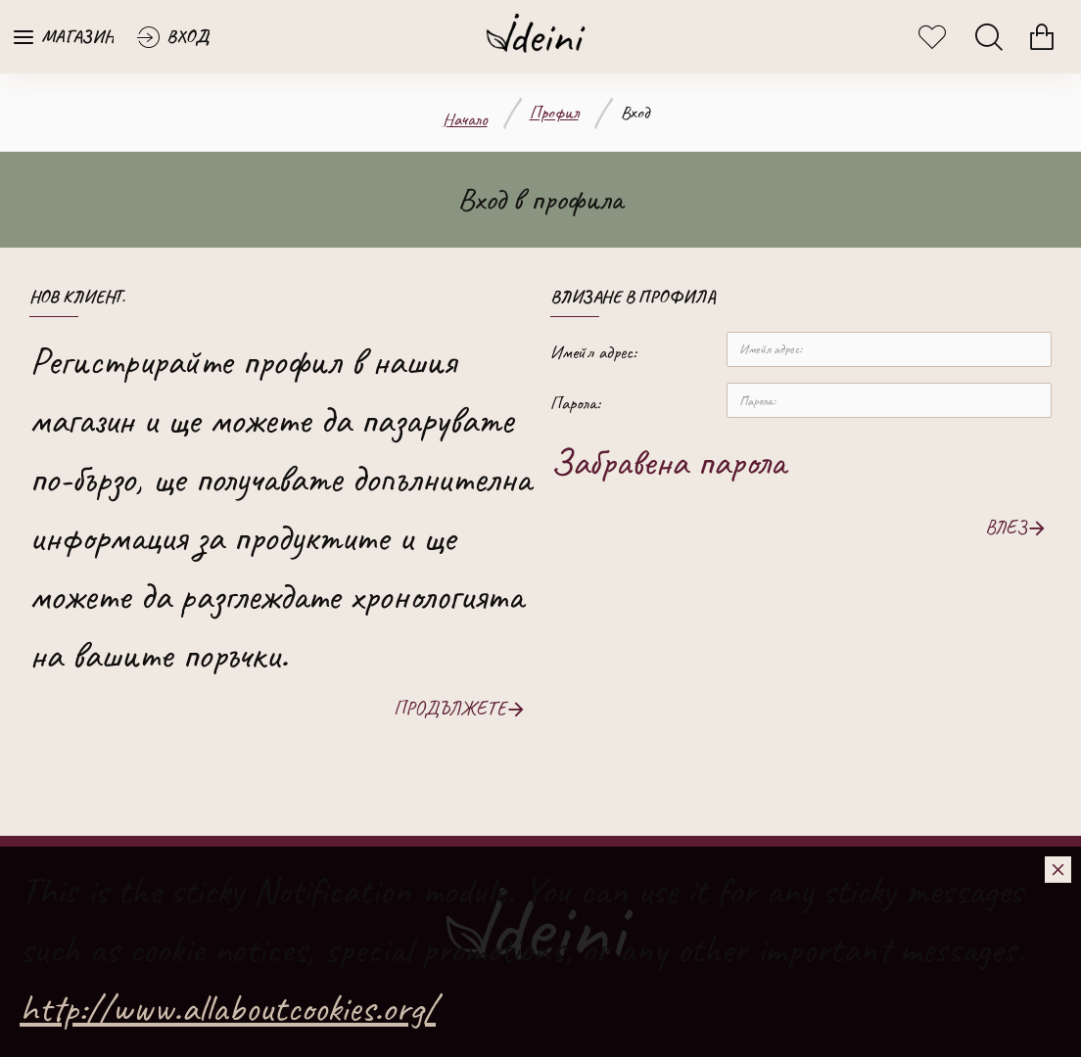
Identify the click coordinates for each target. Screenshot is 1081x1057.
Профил (554, 112)
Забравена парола (667, 461)
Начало (465, 119)
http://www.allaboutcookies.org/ (228, 1008)
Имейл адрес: (593, 352)
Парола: (575, 403)
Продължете (450, 708)
